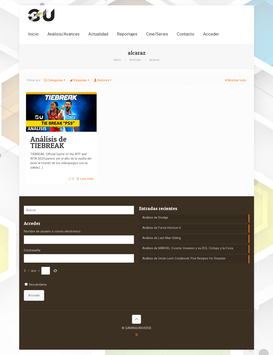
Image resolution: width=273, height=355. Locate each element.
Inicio (117, 60)
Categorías (55, 80)
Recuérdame (38, 284)
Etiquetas (80, 80)
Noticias (135, 60)
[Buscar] (79, 210)
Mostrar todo (235, 80)
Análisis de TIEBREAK (48, 142)
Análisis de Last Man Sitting (161, 238)
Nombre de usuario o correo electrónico (52, 231)
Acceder (34, 295)
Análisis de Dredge (155, 217)
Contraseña (32, 250)
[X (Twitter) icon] (136, 334)
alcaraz (154, 60)
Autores (103, 80)
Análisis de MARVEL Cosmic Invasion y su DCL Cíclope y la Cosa (187, 248)
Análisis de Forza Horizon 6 (161, 228)
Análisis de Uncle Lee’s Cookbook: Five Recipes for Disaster (184, 258)
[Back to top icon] (136, 319)
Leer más (86, 179)
